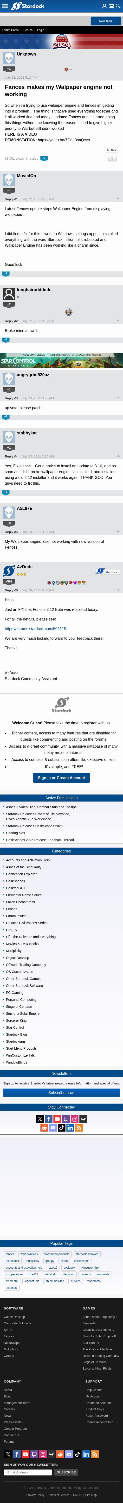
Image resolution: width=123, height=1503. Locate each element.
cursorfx (86, 1274)
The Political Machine (97, 1349)
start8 (64, 1261)
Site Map (91, 1495)
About (8, 1390)
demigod (68, 1274)
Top (118, 199)
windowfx (103, 1274)
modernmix (94, 1281)
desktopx (69, 1267)
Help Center (93, 1390)
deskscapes (81, 1261)
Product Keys (94, 1409)
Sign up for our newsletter (30, 1464)
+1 (9, 389)
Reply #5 (11, 532)
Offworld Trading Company (101, 1356)
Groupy (9, 1356)
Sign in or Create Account (61, 778)
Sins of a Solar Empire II (99, 1336)
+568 (9, 581)
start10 (52, 1267)
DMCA (77, 1495)
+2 (9, 68)
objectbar (12, 1288)
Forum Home (10, 30)
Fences (9, 1336)
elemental (12, 1281)
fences (111, 149)
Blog (7, 1396)
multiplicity (32, 1261)
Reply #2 (11, 321)
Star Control (91, 1343)
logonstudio (32, 1281)
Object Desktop (14, 1317)
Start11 (9, 1330)
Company (12, 1381)
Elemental (89, 1323)
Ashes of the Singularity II (100, 1317)
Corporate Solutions (17, 1323)
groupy (49, 1261)
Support (93, 1381)
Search (27, 30)
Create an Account (98, 1403)
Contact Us (11, 1435)
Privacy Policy (35, 1495)
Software (13, 1308)
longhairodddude (34, 289)
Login (40, 30)
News (8, 1415)
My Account (93, 1396)
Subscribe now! (61, 1093)
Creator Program (15, 1428)
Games (89, 1308)
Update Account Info (99, 1422)
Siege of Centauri (94, 1362)
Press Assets (13, 1422)
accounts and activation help (24, 1267)
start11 (33, 1274)
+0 (9, 523)
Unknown (26, 54)
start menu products (57, 1254)
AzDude (25, 566)
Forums (9, 1441)
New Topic (105, 20)
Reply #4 (11, 456)
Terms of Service (58, 1495)
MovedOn (26, 175)
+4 (9, 190)
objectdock (12, 1261)
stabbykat (27, 433)
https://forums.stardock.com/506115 (35, 629)
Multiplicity (11, 1349)
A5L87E (24, 508)
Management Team (17, 1403)
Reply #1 (11, 199)
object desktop (54, 1281)
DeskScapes (12, 1343)
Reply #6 (11, 590)
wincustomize (90, 1267)
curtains (76, 1281)
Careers (9, 1409)
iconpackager (14, 1274)
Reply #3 (11, 398)
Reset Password (96, 1415)
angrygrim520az (33, 374)
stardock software (87, 1254)
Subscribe (66, 1472)
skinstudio (50, 1274)
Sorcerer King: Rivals (97, 1368)
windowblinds (29, 1254)
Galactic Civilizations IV (99, 1330)
